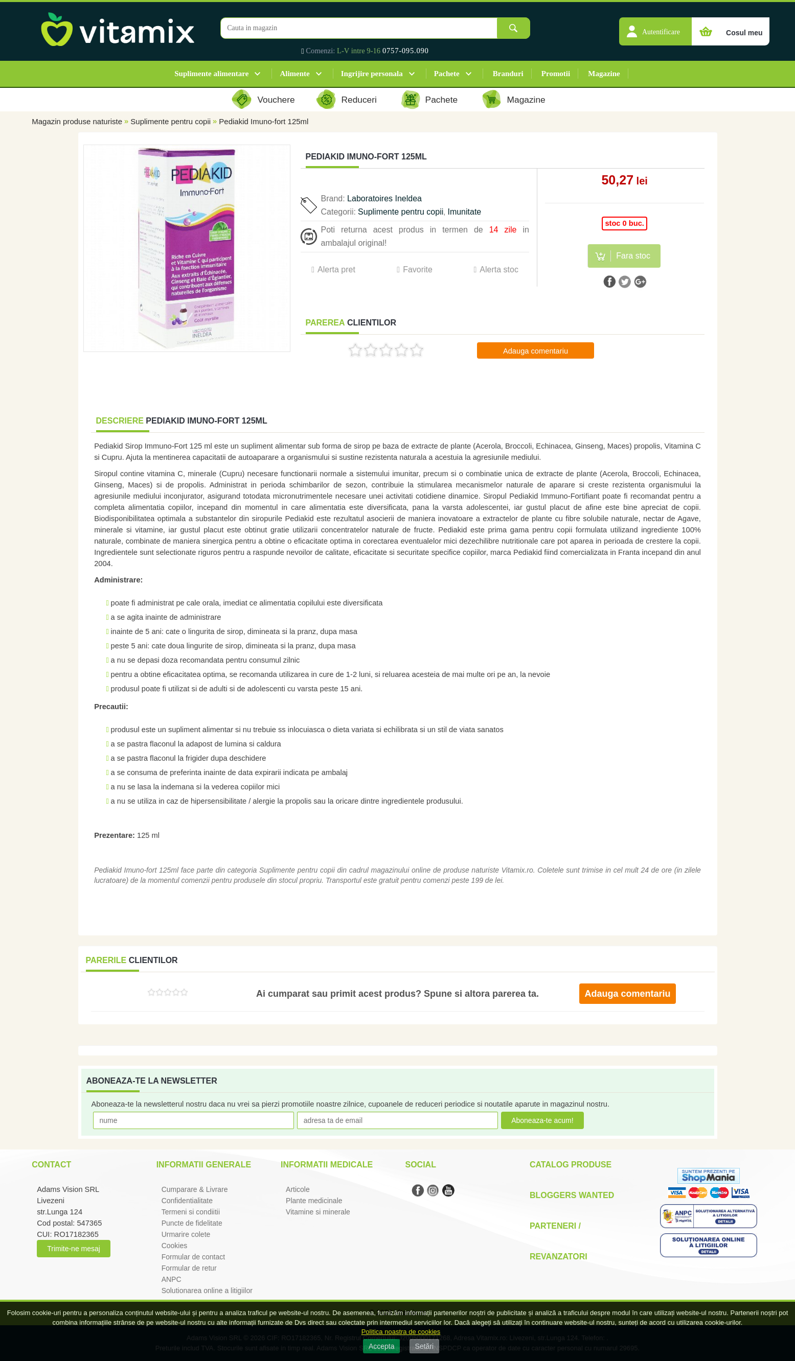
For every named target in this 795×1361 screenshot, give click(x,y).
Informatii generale (203, 1164)
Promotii (555, 73)
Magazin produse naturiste (77, 121)
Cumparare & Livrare (195, 1189)
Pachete (447, 73)
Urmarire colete (186, 1234)
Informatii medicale (327, 1164)
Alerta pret (336, 269)
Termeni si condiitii (191, 1212)
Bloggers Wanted (572, 1195)
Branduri (508, 73)
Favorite (418, 269)
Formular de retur (189, 1268)
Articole (298, 1189)
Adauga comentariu (535, 351)
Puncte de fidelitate (192, 1223)
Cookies (175, 1245)
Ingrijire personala (372, 73)
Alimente (294, 73)
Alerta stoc (499, 269)
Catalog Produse (570, 1164)
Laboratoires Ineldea (384, 198)
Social (420, 1164)
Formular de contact (193, 1257)
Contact (51, 1164)
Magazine (604, 73)
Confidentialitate (187, 1200)
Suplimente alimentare (211, 73)
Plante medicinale (314, 1200)
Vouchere (275, 100)
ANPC (171, 1279)
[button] (655, 26)
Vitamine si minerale (318, 1212)
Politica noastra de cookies (401, 1331)
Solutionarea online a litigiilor (207, 1290)
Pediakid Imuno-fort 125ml (263, 121)
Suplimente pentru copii (170, 121)
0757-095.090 (405, 50)
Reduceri (359, 100)
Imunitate (464, 211)
